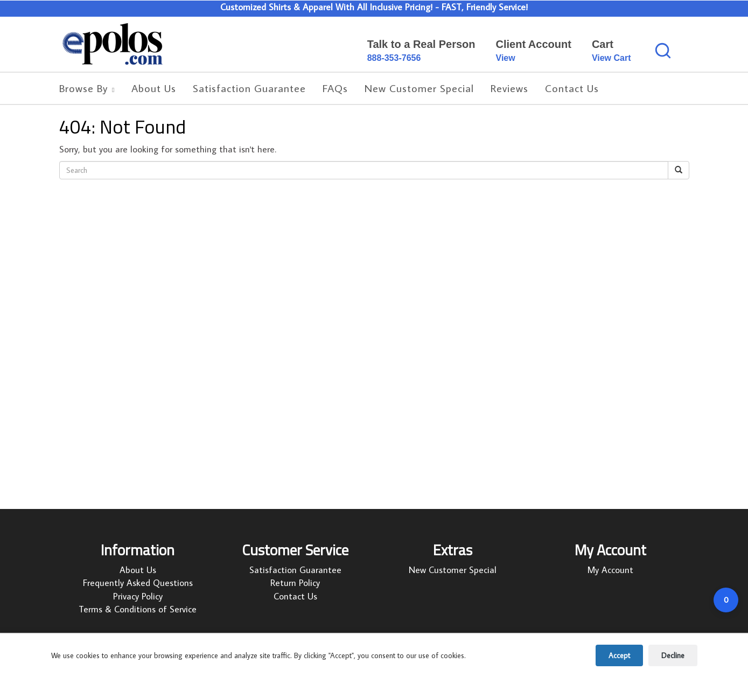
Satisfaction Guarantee (295, 571)
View (505, 57)
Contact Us (295, 597)
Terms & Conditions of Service (138, 610)
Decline (672, 655)
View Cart (611, 57)
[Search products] (663, 50)
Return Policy (295, 584)
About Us (138, 571)
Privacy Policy (138, 597)
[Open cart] (726, 600)
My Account (610, 571)
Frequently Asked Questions (138, 584)
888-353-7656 (394, 57)
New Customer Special (453, 571)
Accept (619, 655)
